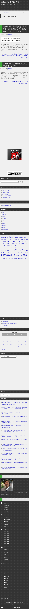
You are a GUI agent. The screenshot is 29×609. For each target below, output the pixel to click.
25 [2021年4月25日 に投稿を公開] (25, 344)
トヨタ (6, 580)
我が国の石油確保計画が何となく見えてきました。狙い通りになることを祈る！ (14, 426)
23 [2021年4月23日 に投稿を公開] (17, 344)
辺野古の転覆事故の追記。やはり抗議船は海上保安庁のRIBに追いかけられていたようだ (14, 463)
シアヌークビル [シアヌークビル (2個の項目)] (15, 243)
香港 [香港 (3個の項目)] (24, 258)
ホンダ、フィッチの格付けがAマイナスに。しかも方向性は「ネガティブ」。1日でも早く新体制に (14, 440)
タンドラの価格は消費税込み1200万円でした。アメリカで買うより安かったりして (14, 412)
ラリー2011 (6, 537)
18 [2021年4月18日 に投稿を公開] (25, 341)
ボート (3, 563)
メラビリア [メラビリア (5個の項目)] (18, 250)
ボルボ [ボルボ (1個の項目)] (3, 250)
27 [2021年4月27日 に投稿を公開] (7, 346)
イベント (6, 566)
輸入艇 (5, 587)
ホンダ (6, 554)
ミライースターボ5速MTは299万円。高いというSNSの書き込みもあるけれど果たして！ (14, 454)
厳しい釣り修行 (7, 509)
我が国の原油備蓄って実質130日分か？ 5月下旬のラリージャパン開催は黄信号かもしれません (14, 417)
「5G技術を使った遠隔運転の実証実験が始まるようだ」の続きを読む (15, 82)
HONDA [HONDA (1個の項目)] (3, 237)
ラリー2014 (6, 531)
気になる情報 (5, 229)
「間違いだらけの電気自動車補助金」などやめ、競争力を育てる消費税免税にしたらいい (14, 449)
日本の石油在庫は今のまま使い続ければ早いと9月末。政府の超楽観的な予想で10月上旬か (14, 403)
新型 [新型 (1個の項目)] (9, 258)
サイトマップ (5, 598)
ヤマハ (6, 578)
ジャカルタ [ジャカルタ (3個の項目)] (4, 245)
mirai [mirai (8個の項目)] (7, 237)
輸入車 (3, 227)
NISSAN (4, 214)
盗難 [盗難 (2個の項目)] (19, 258)
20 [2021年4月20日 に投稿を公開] (7, 344)
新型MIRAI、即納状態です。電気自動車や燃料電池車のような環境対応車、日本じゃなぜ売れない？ (15, 29)
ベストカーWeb (5, 192)
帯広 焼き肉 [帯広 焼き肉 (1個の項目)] (5, 258)
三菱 (3, 220)
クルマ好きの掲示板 (6, 195)
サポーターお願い (6, 190)
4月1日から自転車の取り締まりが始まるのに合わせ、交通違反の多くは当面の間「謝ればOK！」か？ (14, 445)
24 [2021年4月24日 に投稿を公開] (21, 344)
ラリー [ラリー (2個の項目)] (4, 252)
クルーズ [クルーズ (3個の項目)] (8, 241)
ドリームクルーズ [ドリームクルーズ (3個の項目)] (16, 248)
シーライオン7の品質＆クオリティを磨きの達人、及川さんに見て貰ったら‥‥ (14, 468)
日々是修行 (4, 503)
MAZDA (4, 218)
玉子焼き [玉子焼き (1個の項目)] (16, 258)
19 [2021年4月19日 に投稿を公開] (3, 344)
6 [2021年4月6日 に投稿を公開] (7, 339)
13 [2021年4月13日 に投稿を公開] (7, 341)
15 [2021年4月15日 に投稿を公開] (14, 341)
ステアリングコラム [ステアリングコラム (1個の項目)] (22, 245)
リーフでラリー (7, 507)
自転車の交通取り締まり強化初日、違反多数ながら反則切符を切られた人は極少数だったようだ (14, 435)
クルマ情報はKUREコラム (7, 194)
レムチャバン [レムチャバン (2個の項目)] (9, 252)
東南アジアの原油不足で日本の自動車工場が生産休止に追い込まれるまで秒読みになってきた (14, 458)
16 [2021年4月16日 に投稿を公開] (17, 341)
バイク (3, 547)
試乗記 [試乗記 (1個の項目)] (21, 258)
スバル (3, 221)
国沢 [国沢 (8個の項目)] (8, 255)
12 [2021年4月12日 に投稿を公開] (3, 341)
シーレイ (7, 589)
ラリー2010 (6, 541)
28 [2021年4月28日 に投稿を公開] (10, 346)
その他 (6, 584)
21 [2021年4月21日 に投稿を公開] (10, 344)
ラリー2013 (6, 533)
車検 (5, 526)
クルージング (7, 568)
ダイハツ (4, 225)
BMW (6, 559)
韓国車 (6, 521)
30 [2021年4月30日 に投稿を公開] (17, 346)
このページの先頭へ (16, 607)
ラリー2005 (6, 543)
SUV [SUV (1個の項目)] (20, 237)
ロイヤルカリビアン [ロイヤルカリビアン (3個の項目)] (20, 252)
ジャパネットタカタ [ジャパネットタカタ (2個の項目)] (13, 245)
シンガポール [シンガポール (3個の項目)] (23, 243)
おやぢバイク (7, 511)
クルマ (3, 514)
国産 (5, 574)
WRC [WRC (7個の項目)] (23, 237)
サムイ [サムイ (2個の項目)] (8, 243)
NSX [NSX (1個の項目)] (18, 237)
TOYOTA (4, 212)
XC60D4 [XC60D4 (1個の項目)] (2, 239)
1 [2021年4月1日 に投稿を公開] (14, 337)
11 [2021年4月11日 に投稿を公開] (25, 339)
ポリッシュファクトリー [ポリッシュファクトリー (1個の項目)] (9, 250)
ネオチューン (5, 325)
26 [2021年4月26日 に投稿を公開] (3, 346)
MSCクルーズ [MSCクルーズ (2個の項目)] (13, 237)
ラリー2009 (6, 539)
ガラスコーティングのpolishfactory (9, 323)
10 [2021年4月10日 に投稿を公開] (21, 339)
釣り (5, 570)
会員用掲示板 (5, 321)
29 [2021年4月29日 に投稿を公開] (14, 346)
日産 (6, 582)
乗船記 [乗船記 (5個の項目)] (3, 255)
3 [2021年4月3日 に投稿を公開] (21, 337)
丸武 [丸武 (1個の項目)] (27, 252)
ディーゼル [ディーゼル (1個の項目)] (8, 247)
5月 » (5, 349)
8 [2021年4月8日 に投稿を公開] (14, 339)
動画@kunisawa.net (6, 205)
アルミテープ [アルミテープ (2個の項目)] (20, 239)
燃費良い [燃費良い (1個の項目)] (12, 258)
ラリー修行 (4, 529)
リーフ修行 (6, 505)
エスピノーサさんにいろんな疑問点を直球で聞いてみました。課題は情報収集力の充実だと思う (14, 431)
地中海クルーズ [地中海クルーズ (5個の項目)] (16, 255)
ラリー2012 (6, 535)
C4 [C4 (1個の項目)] (1, 237)
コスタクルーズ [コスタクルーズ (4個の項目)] (16, 241)
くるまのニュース (6, 197)
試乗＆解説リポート (8, 524)
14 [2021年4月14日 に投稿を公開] (10, 341)
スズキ (3, 223)
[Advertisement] (14, 102)
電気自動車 (7, 519)
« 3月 (2, 349)
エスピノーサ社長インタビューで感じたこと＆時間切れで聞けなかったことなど (14, 422)
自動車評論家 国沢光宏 (9, 2)
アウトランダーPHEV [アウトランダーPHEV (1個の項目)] (8, 239)
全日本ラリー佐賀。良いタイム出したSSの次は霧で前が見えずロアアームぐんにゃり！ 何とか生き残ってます (14, 408)
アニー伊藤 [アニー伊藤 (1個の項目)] (15, 239)
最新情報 (10, 34)
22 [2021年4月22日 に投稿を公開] (14, 344)
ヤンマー (7, 576)
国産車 (5, 549)
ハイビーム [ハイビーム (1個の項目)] (24, 247)
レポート (6, 572)
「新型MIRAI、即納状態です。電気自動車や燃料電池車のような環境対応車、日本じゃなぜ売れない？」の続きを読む (15, 55)
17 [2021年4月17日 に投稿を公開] (21, 341)
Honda (3, 216)
